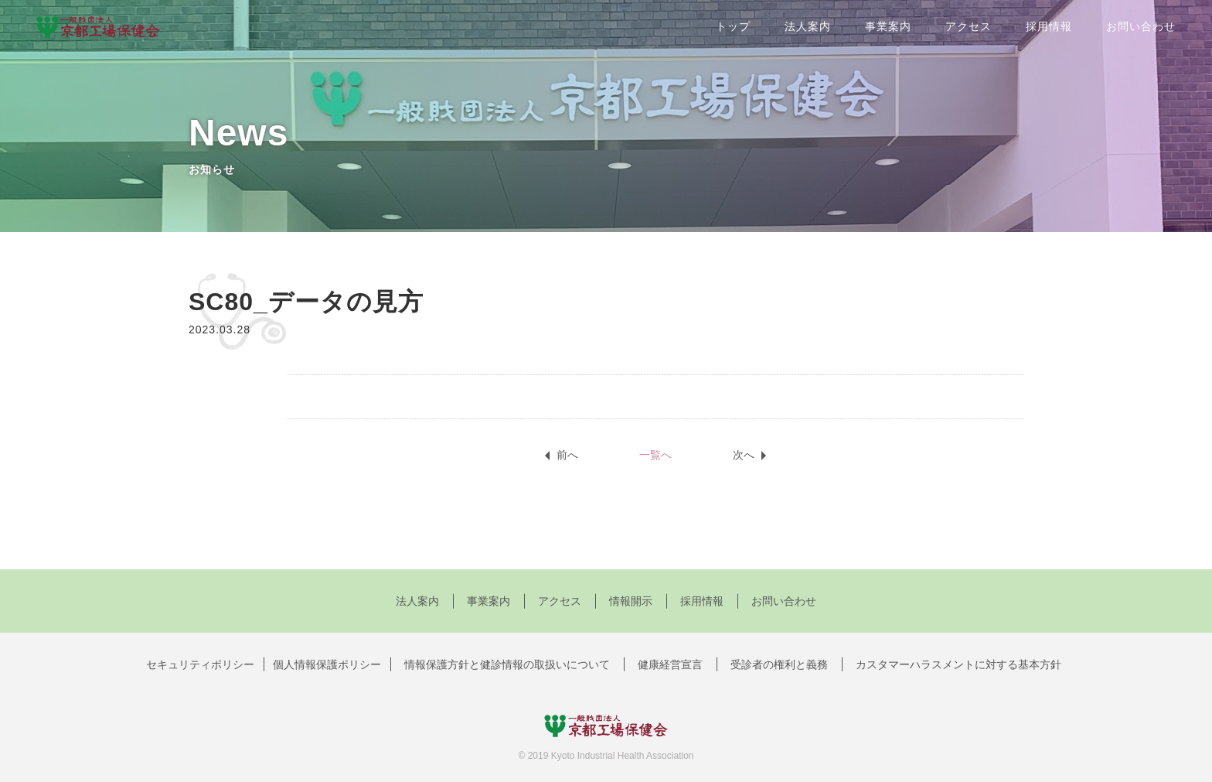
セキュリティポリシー (200, 664)
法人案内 (808, 26)
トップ (733, 26)
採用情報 (1049, 26)
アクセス (968, 26)
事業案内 (888, 26)
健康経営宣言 (670, 664)
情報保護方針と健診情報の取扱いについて (507, 664)
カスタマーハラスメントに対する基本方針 (958, 664)
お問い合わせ (1141, 26)
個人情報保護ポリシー (327, 664)
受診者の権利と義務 (779, 664)
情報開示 (630, 601)
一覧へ (655, 455)
